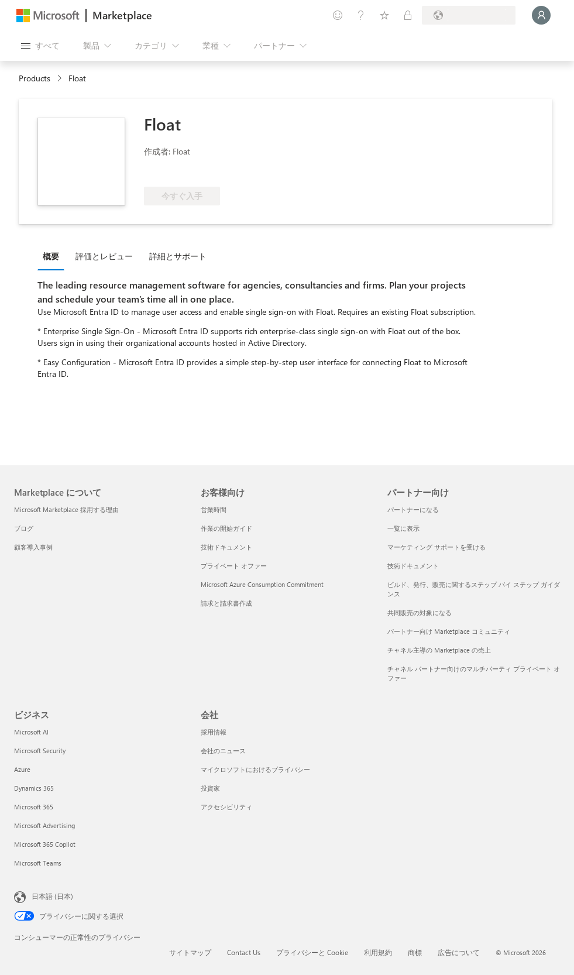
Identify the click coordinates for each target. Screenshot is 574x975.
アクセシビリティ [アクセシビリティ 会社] (226, 806)
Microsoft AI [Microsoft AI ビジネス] (31, 731)
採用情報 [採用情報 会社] (213, 731)
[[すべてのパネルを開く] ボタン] (40, 45)
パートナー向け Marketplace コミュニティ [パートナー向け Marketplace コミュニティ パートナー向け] (448, 631)
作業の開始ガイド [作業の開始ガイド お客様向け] (226, 528)
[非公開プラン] (407, 15)
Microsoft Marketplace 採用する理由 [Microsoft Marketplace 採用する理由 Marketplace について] (66, 509)
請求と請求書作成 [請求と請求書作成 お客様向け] (226, 603)
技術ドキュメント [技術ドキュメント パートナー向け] (413, 565)
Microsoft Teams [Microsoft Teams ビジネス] (37, 863)
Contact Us (243, 952)
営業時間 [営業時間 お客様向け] (213, 509)
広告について (459, 952)
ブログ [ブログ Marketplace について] (23, 528)
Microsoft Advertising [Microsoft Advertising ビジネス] (44, 825)
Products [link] (34, 78)
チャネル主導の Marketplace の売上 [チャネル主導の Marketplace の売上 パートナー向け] (439, 650)
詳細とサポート (178, 256)
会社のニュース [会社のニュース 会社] (223, 750)
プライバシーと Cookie (312, 952)
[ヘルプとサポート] (361, 15)
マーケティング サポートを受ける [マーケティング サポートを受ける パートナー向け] (436, 547)
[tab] (53, 256)
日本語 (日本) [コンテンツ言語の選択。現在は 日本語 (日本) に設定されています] (52, 896)
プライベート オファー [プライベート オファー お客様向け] (234, 565)
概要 (51, 256)
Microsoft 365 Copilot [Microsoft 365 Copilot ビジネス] (44, 844)
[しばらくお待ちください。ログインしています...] (541, 15)
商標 (415, 952)
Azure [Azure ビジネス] (22, 769)
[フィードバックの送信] (337, 15)
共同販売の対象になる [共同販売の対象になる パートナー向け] (419, 612)
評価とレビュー (104, 256)
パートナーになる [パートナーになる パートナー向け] (413, 509)
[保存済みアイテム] (384, 15)
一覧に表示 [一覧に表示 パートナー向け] (403, 528)
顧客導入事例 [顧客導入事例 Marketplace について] (33, 547)
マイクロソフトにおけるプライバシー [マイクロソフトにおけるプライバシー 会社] (255, 769)
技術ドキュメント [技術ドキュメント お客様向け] (226, 547)
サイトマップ (190, 952)
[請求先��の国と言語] (468, 15)
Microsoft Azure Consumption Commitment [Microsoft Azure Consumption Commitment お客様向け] (262, 584)
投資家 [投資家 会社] (210, 788)
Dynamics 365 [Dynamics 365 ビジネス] (34, 788)
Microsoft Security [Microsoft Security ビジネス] (40, 750)
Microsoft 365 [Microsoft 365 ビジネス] (33, 806)
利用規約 (378, 952)
